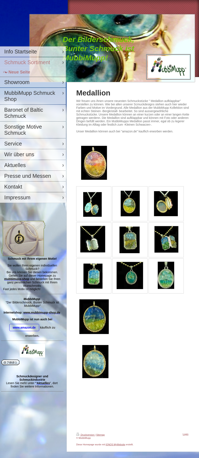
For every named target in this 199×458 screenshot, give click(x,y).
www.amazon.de (24, 327)
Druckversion (85, 435)
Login (185, 434)
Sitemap (100, 435)
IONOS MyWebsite (115, 444)
